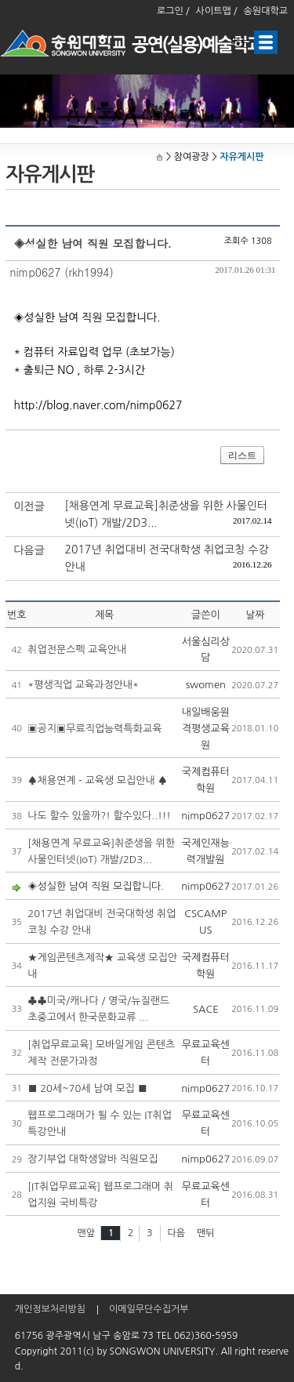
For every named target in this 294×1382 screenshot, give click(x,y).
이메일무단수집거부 (149, 1309)
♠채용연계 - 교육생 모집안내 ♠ (97, 780)
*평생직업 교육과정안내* (83, 685)
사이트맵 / (217, 11)
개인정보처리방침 (50, 1309)
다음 (177, 1233)
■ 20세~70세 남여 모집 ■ (87, 1088)
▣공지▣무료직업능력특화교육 (94, 729)
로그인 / (173, 11)
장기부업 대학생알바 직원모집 (92, 1159)
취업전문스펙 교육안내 (76, 649)
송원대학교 (266, 11)
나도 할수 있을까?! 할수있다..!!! (98, 816)
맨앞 (86, 1233)
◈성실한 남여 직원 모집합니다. (95, 886)
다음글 (28, 550)
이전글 (28, 506)
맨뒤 (206, 1233)
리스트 (242, 455)
